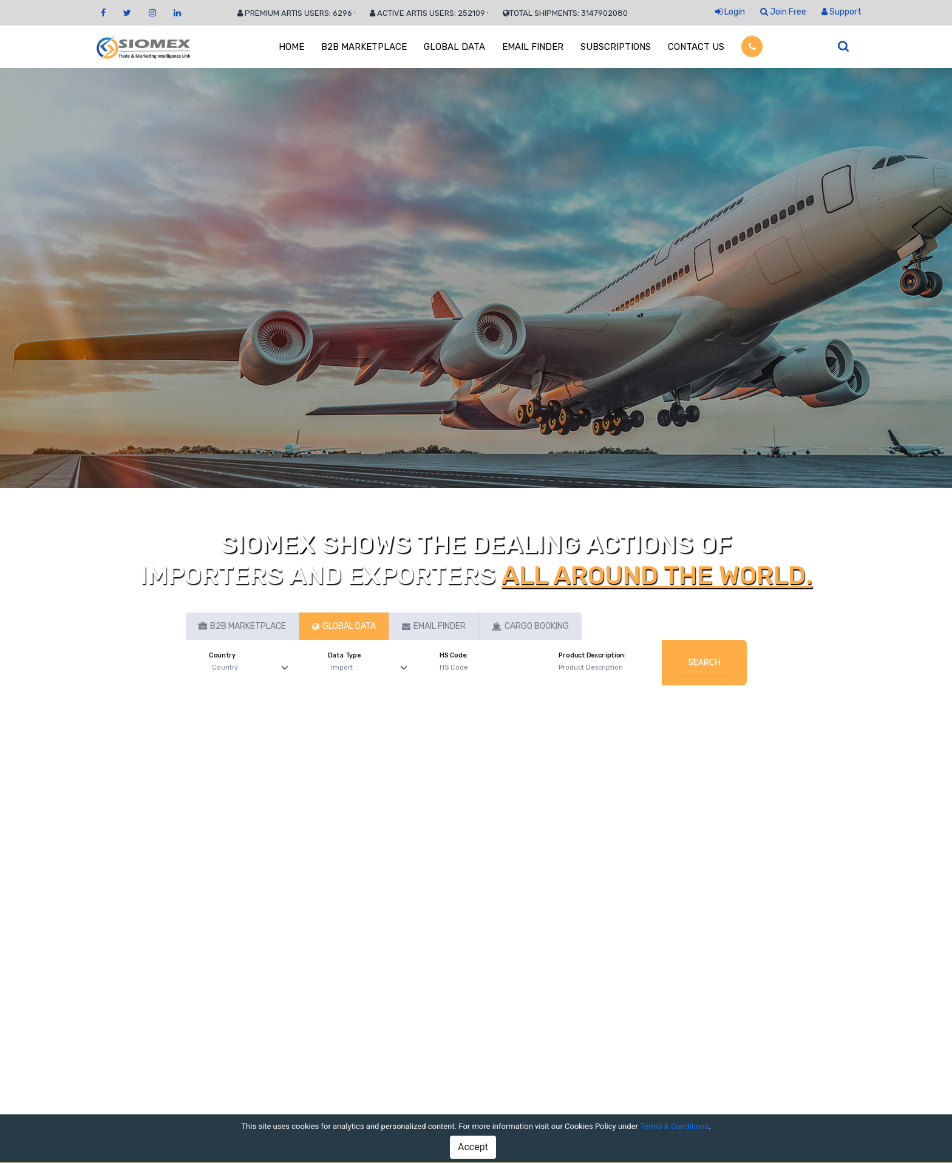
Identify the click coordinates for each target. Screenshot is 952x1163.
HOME (291, 46)
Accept (473, 1147)
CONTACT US (696, 46)
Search (704, 662)
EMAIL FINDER (532, 46)
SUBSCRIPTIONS (615, 46)
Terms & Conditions (674, 1126)
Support (841, 12)
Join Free (783, 12)
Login (730, 12)
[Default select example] (253, 668)
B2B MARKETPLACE (364, 46)
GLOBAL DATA (454, 46)
